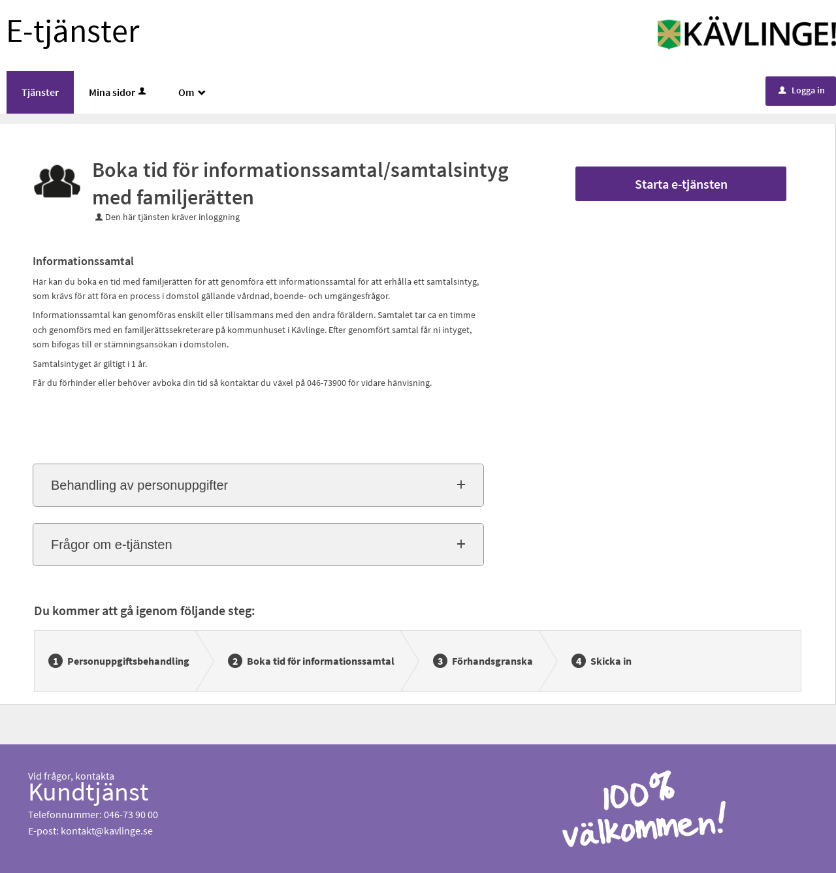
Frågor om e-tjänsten (111, 544)
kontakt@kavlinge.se (107, 830)
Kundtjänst (88, 791)
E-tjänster (72, 30)
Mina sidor (118, 92)
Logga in (802, 90)
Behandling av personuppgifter (139, 485)
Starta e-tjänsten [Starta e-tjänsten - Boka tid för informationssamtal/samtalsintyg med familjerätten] (681, 184)
